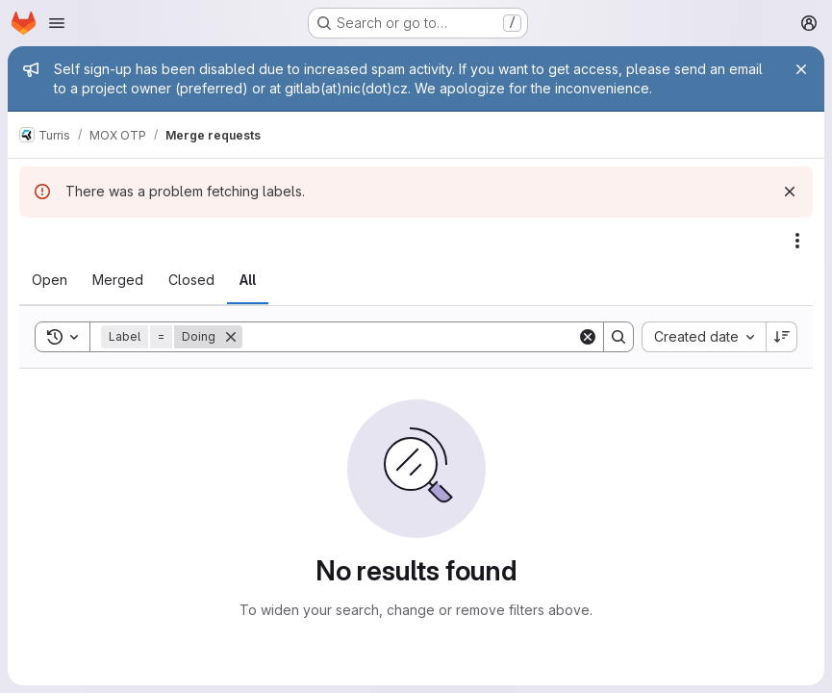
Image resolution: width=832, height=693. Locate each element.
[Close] (801, 69)
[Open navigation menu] (56, 23)
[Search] (409, 336)
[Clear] (587, 336)
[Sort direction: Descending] (782, 336)
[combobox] (704, 336)
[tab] (49, 280)
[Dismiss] (789, 191)
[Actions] (797, 240)
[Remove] (230, 336)
